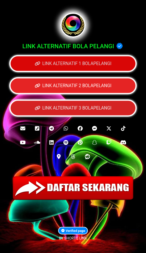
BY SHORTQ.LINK (73, 238)
